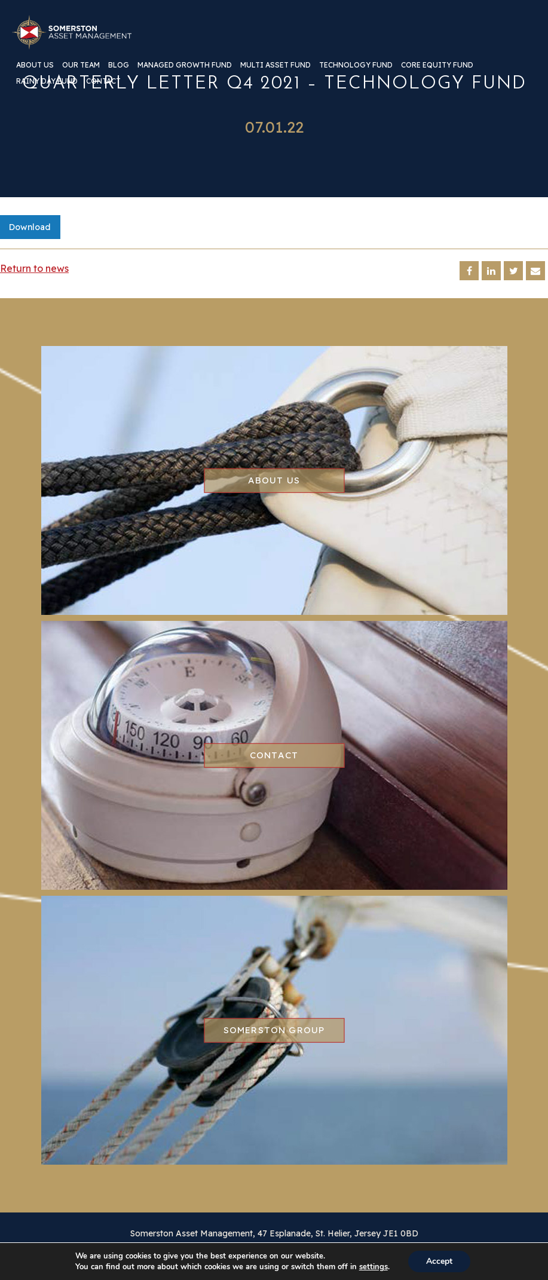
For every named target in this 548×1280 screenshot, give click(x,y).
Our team (81, 65)
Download (30, 227)
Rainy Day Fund (47, 81)
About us (35, 65)
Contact (103, 81)
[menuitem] (35, 70)
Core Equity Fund (437, 65)
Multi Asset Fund (275, 65)
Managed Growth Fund (184, 65)
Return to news (34, 268)
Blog (118, 65)
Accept (439, 1261)
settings (373, 1266)
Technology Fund (356, 65)
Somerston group (274, 1030)
